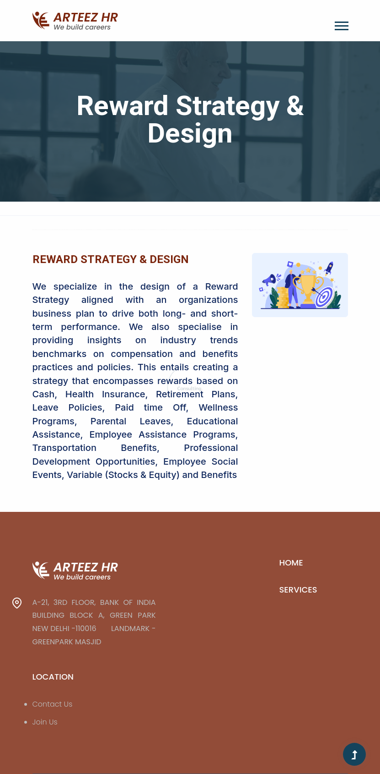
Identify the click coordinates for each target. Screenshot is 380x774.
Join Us (45, 722)
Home (291, 562)
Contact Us (52, 704)
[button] (341, 24)
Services (298, 589)
